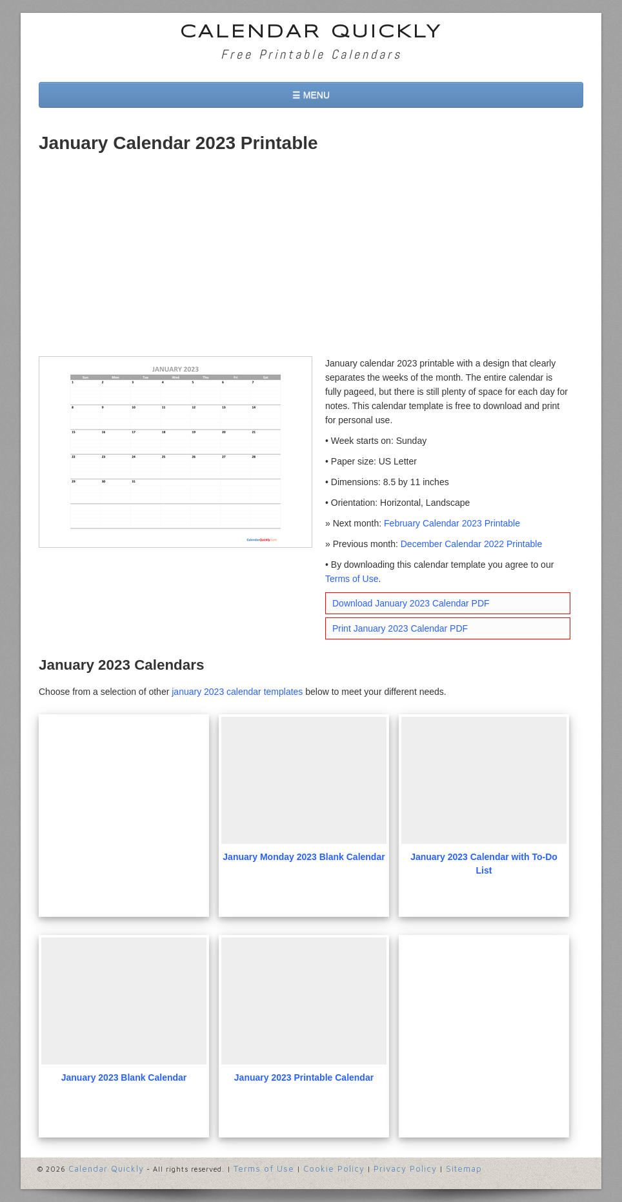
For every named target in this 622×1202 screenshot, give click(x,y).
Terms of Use (351, 579)
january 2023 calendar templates (237, 691)
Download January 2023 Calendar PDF (411, 603)
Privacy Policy (405, 1168)
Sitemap (464, 1168)
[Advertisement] (311, 259)
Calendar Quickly (311, 32)
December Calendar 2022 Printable (471, 544)
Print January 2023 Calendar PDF (400, 628)
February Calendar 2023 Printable (452, 523)
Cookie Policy (334, 1168)
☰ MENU (311, 95)
